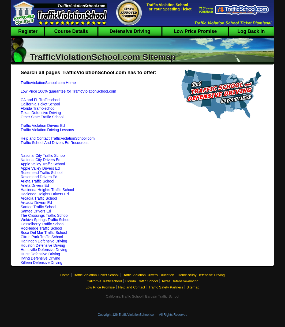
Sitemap (192, 287)
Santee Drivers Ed (36, 211)
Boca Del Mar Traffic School (44, 232)
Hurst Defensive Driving (40, 254)
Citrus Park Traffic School (42, 237)
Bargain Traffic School (162, 296)
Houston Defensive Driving (43, 245)
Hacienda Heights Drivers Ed (45, 194)
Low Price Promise (195, 31)
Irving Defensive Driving (40, 258)
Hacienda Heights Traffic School (47, 190)
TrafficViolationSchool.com (137, 315)
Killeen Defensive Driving (41, 262)
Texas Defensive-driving (180, 281)
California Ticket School (40, 104)
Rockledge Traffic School (41, 228)
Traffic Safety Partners (166, 287)
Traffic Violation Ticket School (96, 275)
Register (28, 31)
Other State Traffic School (42, 117)
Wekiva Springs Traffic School (45, 220)
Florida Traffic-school (38, 108)
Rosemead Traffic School (41, 172)
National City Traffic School (43, 155)
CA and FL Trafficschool (40, 100)
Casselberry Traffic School (42, 224)
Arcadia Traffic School (39, 198)
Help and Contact (131, 287)
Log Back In (251, 31)
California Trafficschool (104, 281)
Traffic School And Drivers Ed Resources (54, 142)
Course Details (71, 31)
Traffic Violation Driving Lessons (47, 130)
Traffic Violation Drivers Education (148, 275)
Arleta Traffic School (37, 181)
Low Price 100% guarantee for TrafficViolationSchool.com (68, 91)
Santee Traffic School (38, 207)
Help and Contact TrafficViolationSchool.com (58, 138)
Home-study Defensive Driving (201, 275)
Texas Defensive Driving (41, 113)
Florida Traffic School (141, 281)
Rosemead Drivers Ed (39, 177)
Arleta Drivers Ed (35, 185)
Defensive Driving (130, 31)
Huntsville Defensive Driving (44, 250)
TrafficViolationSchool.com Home (48, 83)
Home (65, 275)
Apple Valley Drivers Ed (40, 168)
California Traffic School (124, 296)
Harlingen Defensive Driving (44, 241)
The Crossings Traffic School (45, 215)
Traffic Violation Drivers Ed (43, 125)
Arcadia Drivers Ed (36, 202)
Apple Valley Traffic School (43, 164)
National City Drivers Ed (41, 160)
